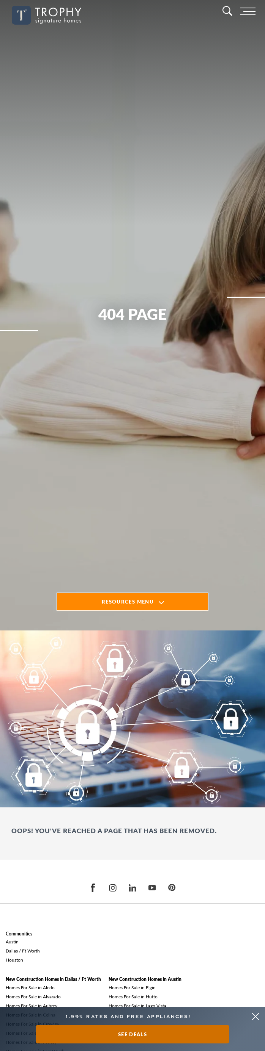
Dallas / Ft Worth (23, 951)
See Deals (132, 1034)
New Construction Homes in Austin (145, 979)
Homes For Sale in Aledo (30, 987)
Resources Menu (128, 601)
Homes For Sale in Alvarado (33, 996)
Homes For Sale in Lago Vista (137, 1006)
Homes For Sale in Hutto (133, 996)
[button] (255, 1016)
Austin (12, 941)
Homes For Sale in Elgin (132, 987)
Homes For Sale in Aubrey (31, 1006)
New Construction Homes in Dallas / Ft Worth (53, 979)
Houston (14, 960)
